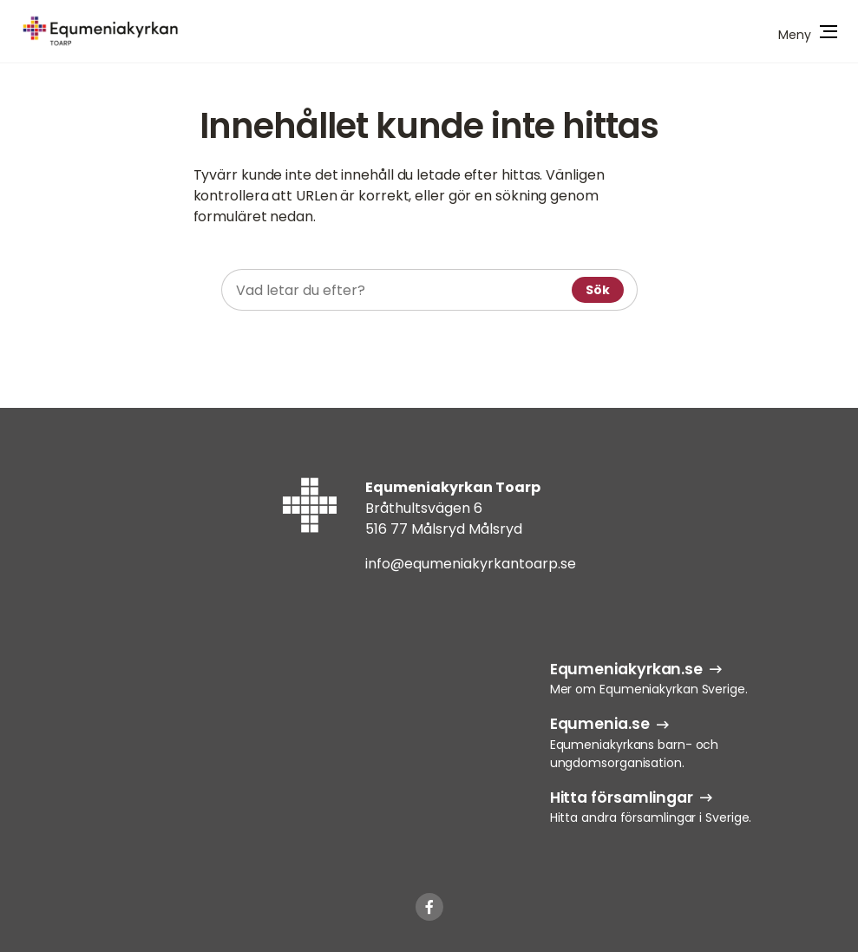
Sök (598, 290)
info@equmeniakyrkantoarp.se (470, 564)
